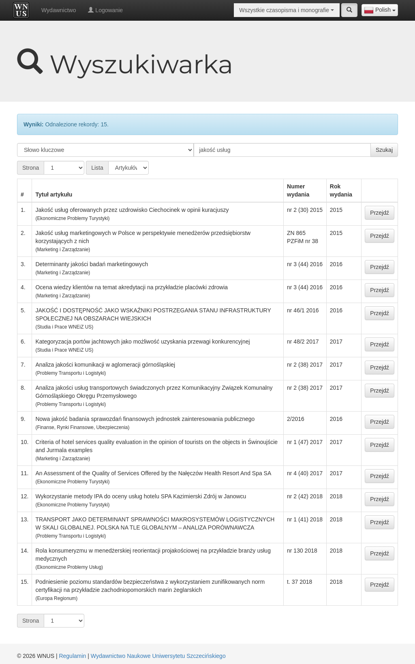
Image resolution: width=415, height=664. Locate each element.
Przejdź (379, 212)
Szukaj (384, 150)
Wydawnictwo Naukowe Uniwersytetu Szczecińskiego (158, 656)
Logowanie (105, 10)
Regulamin (72, 656)
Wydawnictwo (58, 10)
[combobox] (380, 10)
